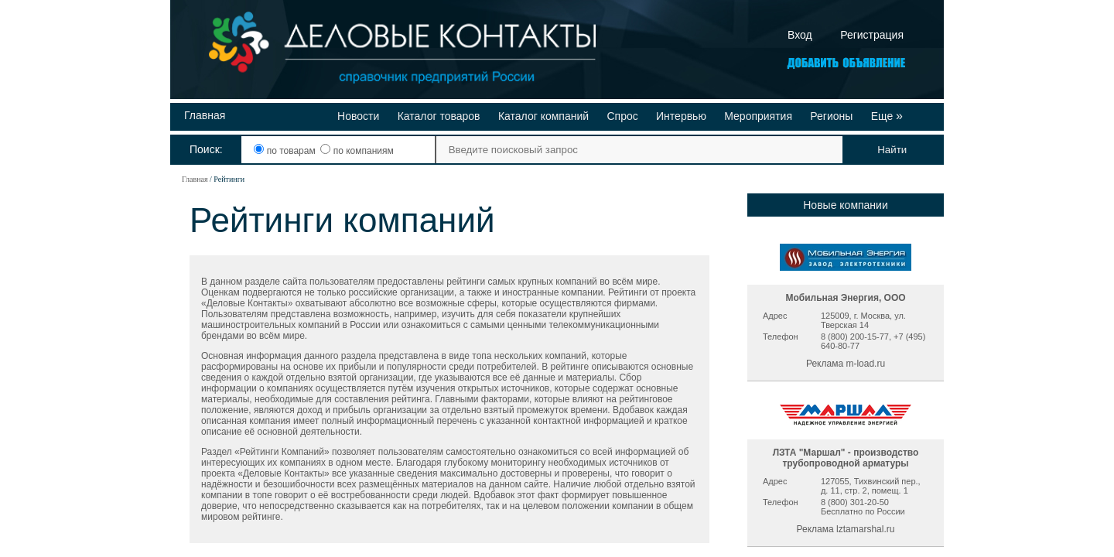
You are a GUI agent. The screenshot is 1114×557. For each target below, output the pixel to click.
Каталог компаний (543, 116)
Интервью (681, 116)
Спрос (622, 116)
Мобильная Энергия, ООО (845, 297)
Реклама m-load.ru (845, 363)
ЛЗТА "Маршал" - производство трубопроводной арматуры (846, 458)
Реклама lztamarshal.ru (846, 529)
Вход (800, 35)
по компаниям (356, 150)
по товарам (286, 150)
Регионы (831, 116)
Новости (358, 116)
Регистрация (872, 35)
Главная (204, 115)
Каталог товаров (439, 116)
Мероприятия (758, 116)
